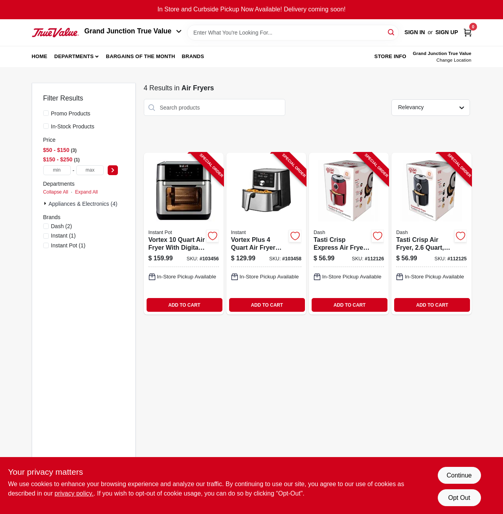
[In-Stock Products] (46, 126)
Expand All (86, 192)
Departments (74, 56)
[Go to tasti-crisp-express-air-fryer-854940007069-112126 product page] (349, 234)
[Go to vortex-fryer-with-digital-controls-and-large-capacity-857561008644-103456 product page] (184, 234)
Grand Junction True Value (133, 31)
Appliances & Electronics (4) (83, 204)
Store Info (390, 56)
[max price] (90, 170)
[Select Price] (113, 170)
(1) (63, 235)
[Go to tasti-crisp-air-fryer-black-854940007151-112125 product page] (431, 234)
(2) (61, 226)
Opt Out (459, 497)
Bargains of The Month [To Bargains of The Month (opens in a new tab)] (140, 56)
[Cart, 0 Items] (468, 32)
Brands (193, 56)
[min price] (57, 170)
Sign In (414, 32)
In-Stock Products (73, 126)
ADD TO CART (184, 305)
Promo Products (70, 113)
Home (40, 56)
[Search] (391, 32)
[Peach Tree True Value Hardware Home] (55, 32)
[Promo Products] (46, 113)
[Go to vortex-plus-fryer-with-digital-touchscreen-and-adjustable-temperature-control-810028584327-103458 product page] (266, 234)
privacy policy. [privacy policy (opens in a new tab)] (74, 493)
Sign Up (446, 32)
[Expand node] (46, 203)
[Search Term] (293, 32)
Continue (459, 475)
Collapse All (55, 192)
